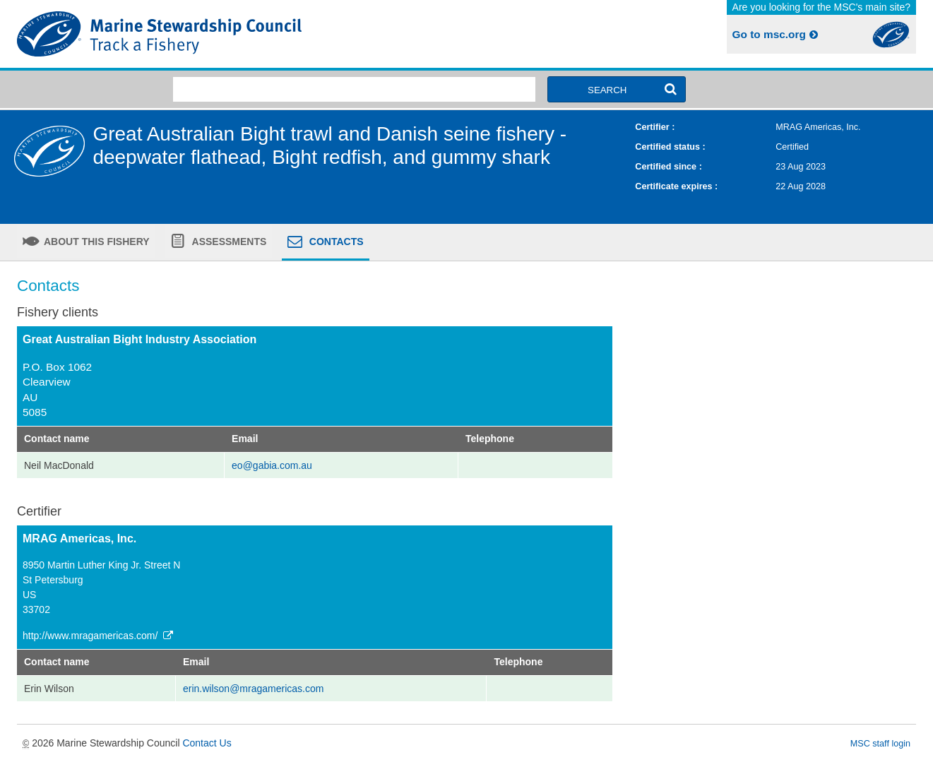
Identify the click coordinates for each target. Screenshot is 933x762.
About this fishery (96, 241)
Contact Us (206, 743)
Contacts (335, 241)
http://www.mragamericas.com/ (99, 635)
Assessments (227, 241)
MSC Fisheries (239, 33)
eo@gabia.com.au (272, 465)
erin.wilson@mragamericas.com (253, 688)
